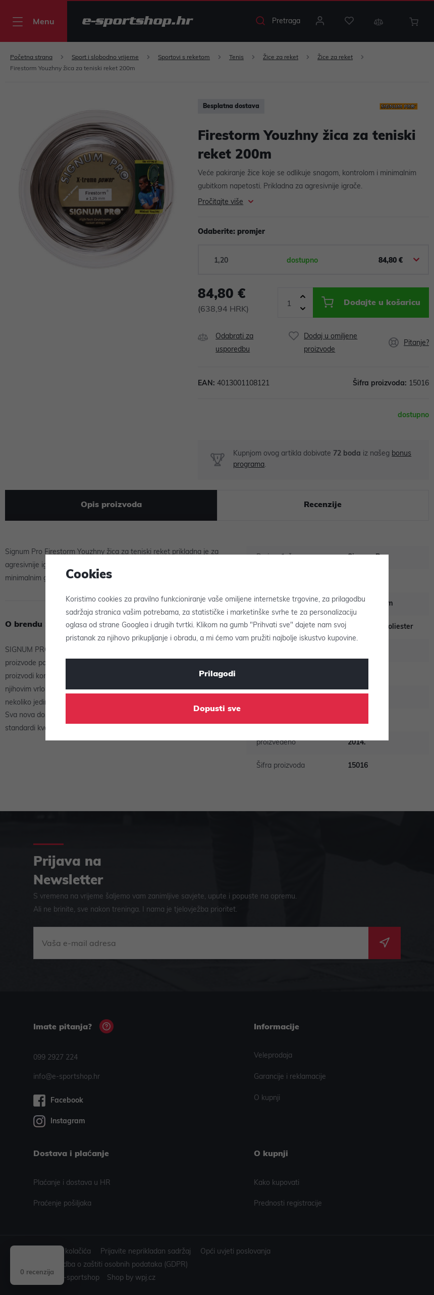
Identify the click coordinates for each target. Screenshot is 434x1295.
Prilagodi (217, 674)
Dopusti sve (217, 709)
